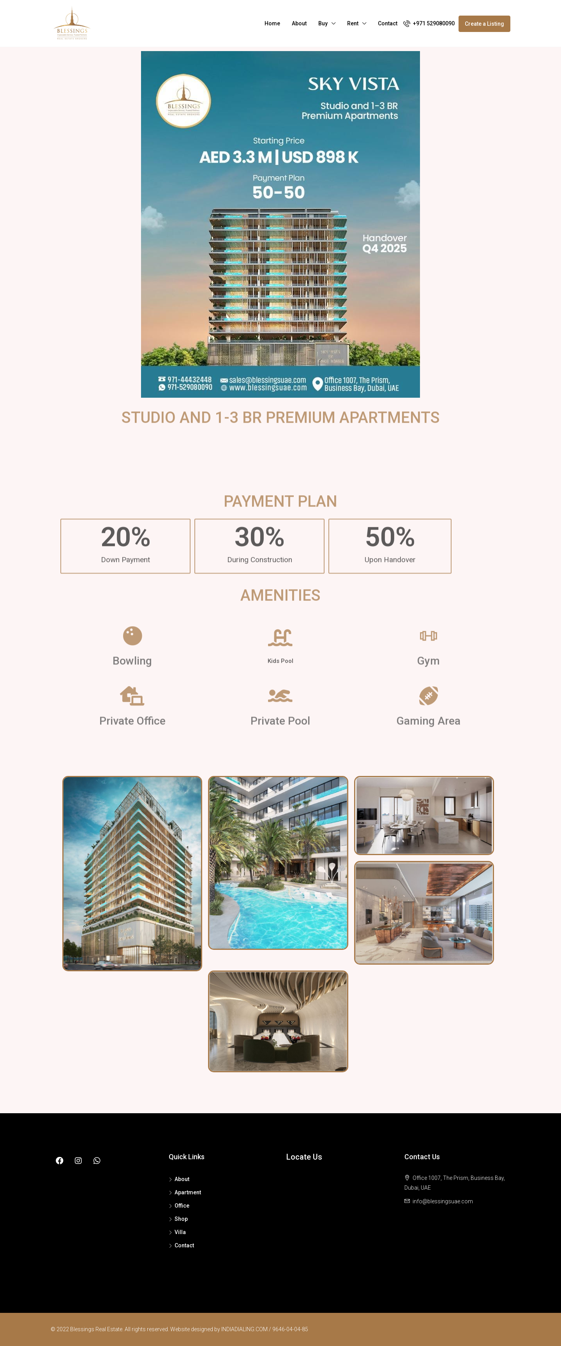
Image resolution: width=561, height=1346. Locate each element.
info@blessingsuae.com (443, 1201)
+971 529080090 (429, 23)
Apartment (188, 1192)
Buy (323, 23)
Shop (181, 1219)
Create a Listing (484, 24)
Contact (387, 23)
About (299, 23)
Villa (180, 1232)
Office (182, 1206)
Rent (352, 23)
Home (272, 23)
